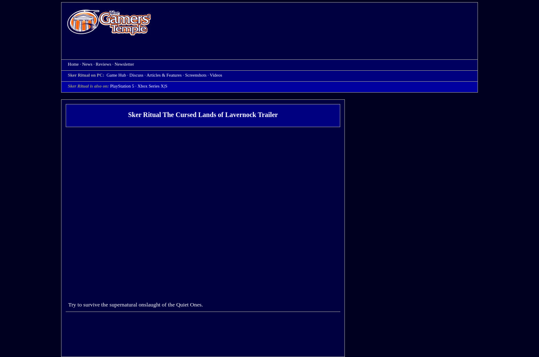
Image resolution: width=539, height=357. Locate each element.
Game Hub (116, 75)
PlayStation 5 (122, 86)
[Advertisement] (318, 24)
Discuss (136, 75)
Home (109, 22)
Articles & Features (164, 75)
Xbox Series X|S (153, 86)
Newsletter (124, 64)
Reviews (103, 64)
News (87, 64)
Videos (216, 75)
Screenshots (195, 75)
